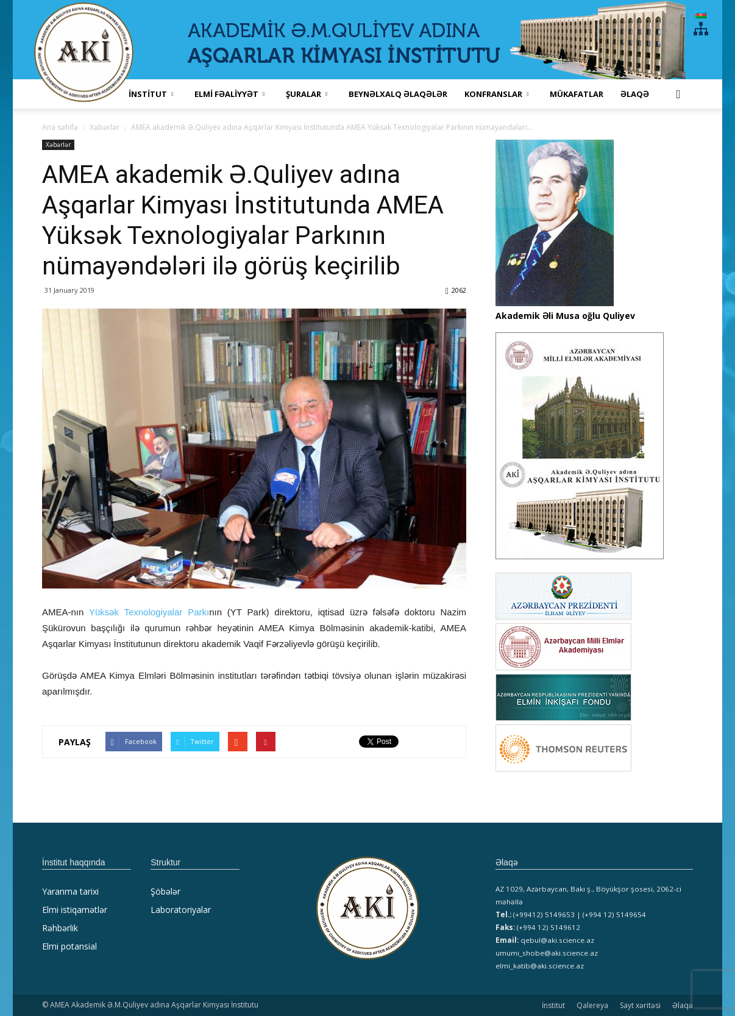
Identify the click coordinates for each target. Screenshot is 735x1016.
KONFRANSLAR (496, 93)
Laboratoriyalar (181, 909)
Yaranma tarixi (70, 891)
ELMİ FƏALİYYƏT (229, 93)
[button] (678, 94)
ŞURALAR (306, 93)
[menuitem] (700, 14)
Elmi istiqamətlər (74, 909)
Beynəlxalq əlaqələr (398, 93)
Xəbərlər (58, 144)
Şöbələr (165, 891)
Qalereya (592, 1005)
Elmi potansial (69, 946)
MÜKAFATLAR (576, 93)
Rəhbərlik (60, 928)
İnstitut (553, 1005)
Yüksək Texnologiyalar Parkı (149, 612)
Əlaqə (634, 93)
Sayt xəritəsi (640, 1005)
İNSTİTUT (151, 93)
